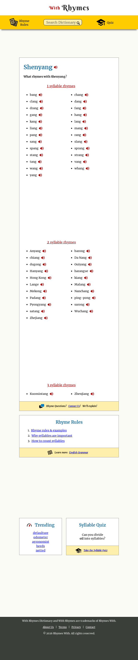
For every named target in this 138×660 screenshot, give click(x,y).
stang (34, 155)
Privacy (76, 627)
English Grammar (78, 452)
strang (79, 155)
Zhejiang (36, 318)
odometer (40, 537)
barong (79, 251)
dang (78, 101)
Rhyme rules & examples (49, 430)
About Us (48, 627)
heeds (40, 546)
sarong (79, 304)
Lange (34, 284)
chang (78, 95)
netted (40, 550)
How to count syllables (48, 441)
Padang (35, 298)
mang (78, 128)
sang (33, 141)
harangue (81, 271)
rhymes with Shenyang (55, 67)
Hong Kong (38, 278)
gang (33, 115)
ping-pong (82, 298)
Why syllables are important (51, 435)
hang (78, 115)
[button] (78, 23)
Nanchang (81, 291)
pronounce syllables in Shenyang (40, 95)
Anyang (35, 251)
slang (78, 141)
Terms (63, 627)
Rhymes (69, 7)
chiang (35, 258)
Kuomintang (39, 394)
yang (33, 175)
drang (34, 108)
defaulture (40, 533)
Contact (90, 627)
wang (34, 168)
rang (77, 135)
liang (33, 128)
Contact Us (74, 406)
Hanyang (36, 271)
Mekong (36, 291)
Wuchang (81, 311)
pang (33, 135)
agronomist (40, 542)
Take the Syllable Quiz (92, 550)
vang (78, 162)
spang (34, 148)
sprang (79, 148)
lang (77, 121)
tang (33, 162)
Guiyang (80, 264)
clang (34, 101)
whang (79, 168)
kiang (78, 278)
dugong (35, 264)
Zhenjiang (81, 394)
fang (77, 108)
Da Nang (80, 258)
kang (33, 121)
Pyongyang (38, 304)
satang (35, 311)
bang (33, 95)
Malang (79, 284)
